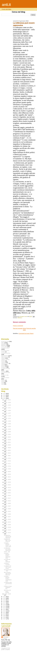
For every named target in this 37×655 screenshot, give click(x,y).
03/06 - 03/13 (7, 511)
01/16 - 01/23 (7, 530)
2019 (4, 599)
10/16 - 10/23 (7, 426)
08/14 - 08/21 (7, 450)
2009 (4, 615)
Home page (24, 329)
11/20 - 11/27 (7, 413)
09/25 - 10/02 (7, 434)
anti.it (6, 4)
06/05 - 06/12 (7, 476)
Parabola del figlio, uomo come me (7, 540)
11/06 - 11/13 (7, 418)
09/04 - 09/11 (7, 442)
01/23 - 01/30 (7, 527)
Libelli (2, 364)
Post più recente (17, 328)
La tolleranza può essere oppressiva (7, 549)
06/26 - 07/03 (7, 468)
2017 (4, 603)
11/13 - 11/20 (7, 415)
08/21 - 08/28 (7, 447)
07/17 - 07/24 (7, 461)
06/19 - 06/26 (7, 471)
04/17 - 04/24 (7, 495)
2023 (4, 396)
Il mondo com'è (5, 348)
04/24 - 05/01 (7, 492)
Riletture (3, 371)
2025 (4, 393)
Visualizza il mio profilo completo (5, 648)
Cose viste (4, 346)
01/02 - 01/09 (7, 594)
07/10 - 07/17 (7, 463)
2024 (4, 395)
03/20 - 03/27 (7, 506)
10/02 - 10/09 (7, 431)
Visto (2, 384)
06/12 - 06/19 (7, 474)
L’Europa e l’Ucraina (6, 564)
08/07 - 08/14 (7, 453)
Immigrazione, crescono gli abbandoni (7, 536)
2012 (4, 611)
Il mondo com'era (5, 353)
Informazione (4, 355)
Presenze (3, 367)
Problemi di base (5, 368)
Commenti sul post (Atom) (26, 333)
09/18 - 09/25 (7, 437)
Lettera (3, 358)
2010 (4, 614)
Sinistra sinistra (5, 377)
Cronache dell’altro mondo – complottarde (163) (7, 579)
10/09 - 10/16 (7, 429)
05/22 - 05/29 (7, 482)
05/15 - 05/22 (7, 484)
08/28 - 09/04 (7, 445)
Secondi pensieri (5, 372)
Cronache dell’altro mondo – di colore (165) (7, 544)
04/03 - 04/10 (7, 500)
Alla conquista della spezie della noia (7, 573)
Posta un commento (18, 325)
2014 (4, 607)
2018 (4, 601)
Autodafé (3, 344)
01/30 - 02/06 (7, 524)
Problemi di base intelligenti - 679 (8, 587)
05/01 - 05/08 (7, 490)
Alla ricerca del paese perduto (7, 591)
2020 (4, 598)
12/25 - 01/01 (7, 399)
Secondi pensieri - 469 (8, 570)
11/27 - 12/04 (7, 410)
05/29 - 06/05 (7, 479)
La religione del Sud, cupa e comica (7, 567)
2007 (4, 618)
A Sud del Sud (5, 341)
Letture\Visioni (5, 363)
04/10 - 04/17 (7, 498)
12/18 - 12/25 (7, 402)
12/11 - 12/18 (7, 405)
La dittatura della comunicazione (8, 583)
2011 (4, 612)
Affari (2, 342)
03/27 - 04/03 (7, 503)
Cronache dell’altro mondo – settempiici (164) (7, 556)
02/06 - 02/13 (7, 522)
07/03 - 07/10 (7, 466)
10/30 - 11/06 (7, 421)
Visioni (3, 381)
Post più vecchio (31, 328)
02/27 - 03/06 (7, 514)
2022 (4, 398)
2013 (4, 609)
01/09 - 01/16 (7, 532)
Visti (2, 382)
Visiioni (3, 380)
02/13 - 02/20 (7, 519)
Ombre (3, 366)
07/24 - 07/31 (7, 458)
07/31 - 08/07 (7, 455)
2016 (4, 604)
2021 (4, 596)
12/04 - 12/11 (7, 407)
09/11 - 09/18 (7, 439)
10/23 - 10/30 (7, 423)
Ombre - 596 (7, 551)
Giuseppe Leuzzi (5, 637)
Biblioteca (20, 317)
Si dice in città (4, 375)
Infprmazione (4, 357)
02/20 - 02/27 (7, 516)
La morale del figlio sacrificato (7, 560)
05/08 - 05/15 (7, 487)
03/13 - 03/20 (7, 508)
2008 (4, 617)
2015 (4, 606)
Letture (3, 362)
